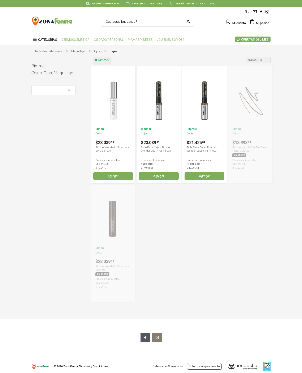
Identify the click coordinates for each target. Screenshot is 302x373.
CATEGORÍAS (47, 39)
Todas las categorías (48, 51)
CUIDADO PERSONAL (109, 39)
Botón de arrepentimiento (204, 366)
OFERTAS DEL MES (255, 39)
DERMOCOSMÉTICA (75, 39)
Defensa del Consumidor (168, 366)
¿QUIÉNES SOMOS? (171, 39)
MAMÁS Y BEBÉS (140, 39)
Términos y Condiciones (93, 366)
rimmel (101, 60)
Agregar (113, 176)
